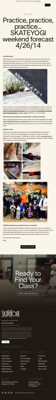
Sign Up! (5, 341)
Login (40, 358)
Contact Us (41, 356)
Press (22, 366)
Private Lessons (6, 366)
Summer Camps (7, 361)
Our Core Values (25, 358)
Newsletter (41, 364)
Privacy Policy (42, 366)
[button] (53, 4)
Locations (23, 364)
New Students (42, 361)
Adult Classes (6, 358)
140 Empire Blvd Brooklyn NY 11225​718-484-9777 (35, 384)
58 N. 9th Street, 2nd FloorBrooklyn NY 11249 (10, 383)
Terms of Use (42, 369)
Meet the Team (25, 361)
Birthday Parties (6, 369)
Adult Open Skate (7, 371)
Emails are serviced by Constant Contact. (17, 338)
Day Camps (5, 364)
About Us (23, 356)
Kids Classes (6, 356)
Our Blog (23, 369)
